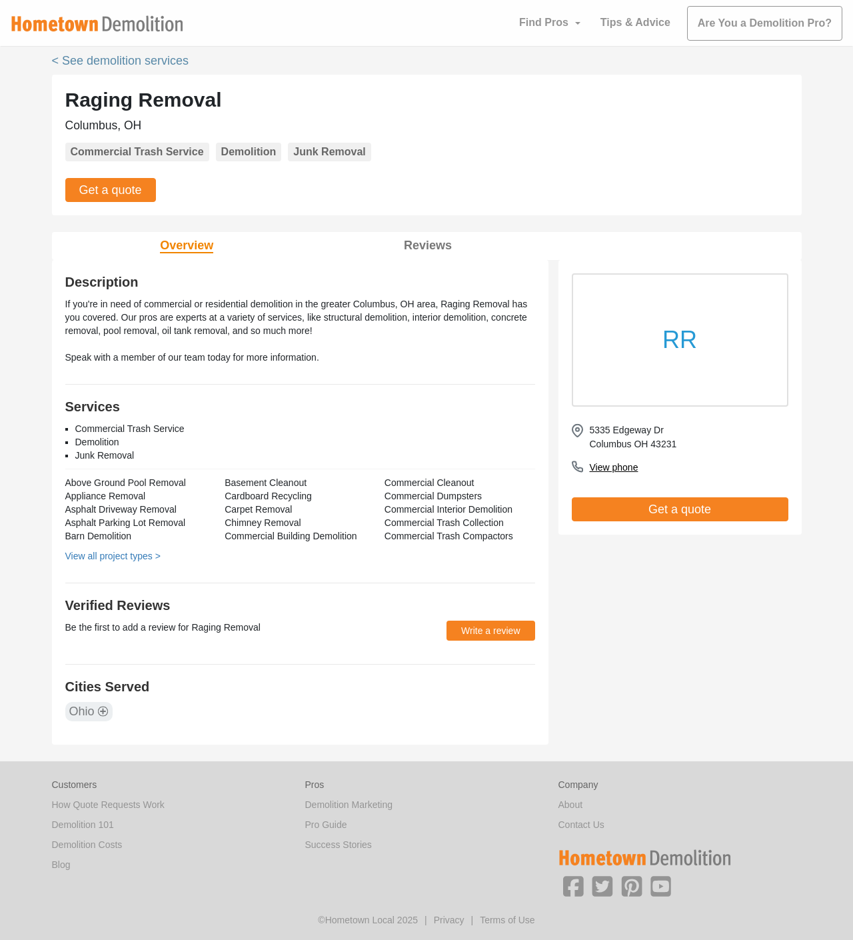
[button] (573, 885)
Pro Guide (326, 824)
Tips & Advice (635, 22)
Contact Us (581, 824)
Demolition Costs (87, 844)
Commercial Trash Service (137, 151)
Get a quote (110, 190)
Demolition (249, 151)
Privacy (449, 920)
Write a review (490, 630)
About (570, 804)
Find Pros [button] (543, 22)
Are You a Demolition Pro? (765, 23)
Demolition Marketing (349, 804)
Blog (61, 864)
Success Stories (338, 844)
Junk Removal (329, 151)
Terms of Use (507, 920)
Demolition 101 (83, 824)
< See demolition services (120, 60)
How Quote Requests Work (108, 804)
